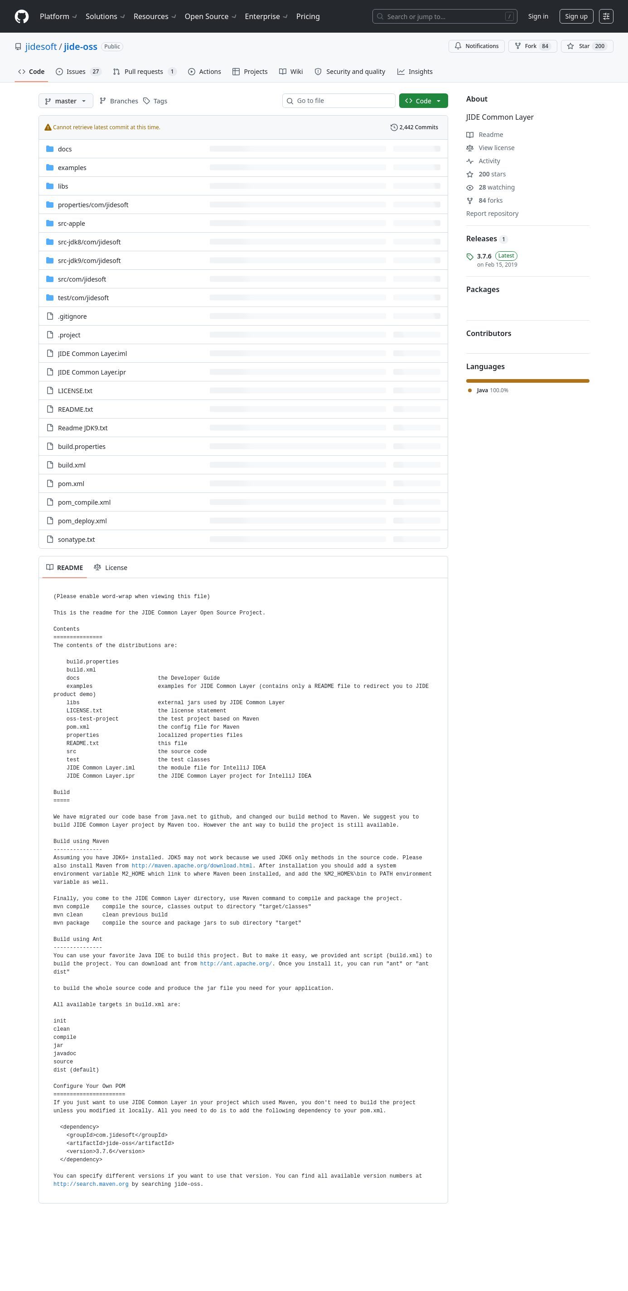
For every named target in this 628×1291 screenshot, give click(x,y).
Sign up (576, 16)
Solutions (106, 16)
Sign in (538, 16)
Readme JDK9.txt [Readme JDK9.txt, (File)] (83, 428)
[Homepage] (21, 16)
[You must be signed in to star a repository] (587, 46)
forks (484, 200)
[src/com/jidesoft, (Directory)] (82, 279)
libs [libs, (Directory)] (63, 186)
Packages (482, 289)
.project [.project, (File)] (69, 335)
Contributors (489, 333)
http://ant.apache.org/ (236, 964)
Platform (59, 16)
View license (490, 147)
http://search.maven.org (91, 1184)
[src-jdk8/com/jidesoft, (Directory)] (89, 242)
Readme (484, 134)
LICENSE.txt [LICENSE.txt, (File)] (75, 390)
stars (486, 174)
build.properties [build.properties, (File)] (82, 446)
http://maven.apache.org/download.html (192, 866)
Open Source (211, 16)
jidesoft (41, 46)
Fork (532, 46)
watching (490, 187)
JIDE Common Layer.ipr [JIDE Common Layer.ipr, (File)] (92, 372)
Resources (156, 16)
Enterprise (267, 16)
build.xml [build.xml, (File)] (72, 465)
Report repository (492, 213)
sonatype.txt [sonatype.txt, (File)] (76, 539)
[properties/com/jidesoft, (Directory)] (93, 204)
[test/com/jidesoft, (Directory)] (83, 297)
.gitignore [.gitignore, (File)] (72, 316)
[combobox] (342, 100)
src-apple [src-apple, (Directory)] (71, 223)
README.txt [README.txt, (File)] (75, 409)
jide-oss (80, 46)
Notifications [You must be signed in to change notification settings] (476, 46)
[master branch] (66, 100)
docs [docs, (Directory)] (65, 149)
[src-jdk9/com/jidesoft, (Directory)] (89, 260)
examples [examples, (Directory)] (72, 167)
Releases (487, 239)
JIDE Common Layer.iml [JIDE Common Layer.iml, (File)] (92, 353)
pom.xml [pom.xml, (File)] (71, 483)
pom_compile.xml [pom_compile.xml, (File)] (84, 502)
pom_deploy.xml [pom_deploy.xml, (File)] (82, 520)
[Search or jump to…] (445, 16)
